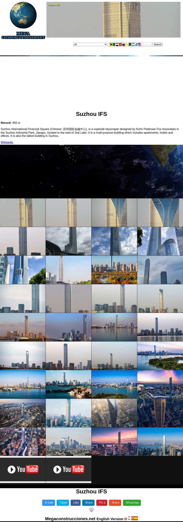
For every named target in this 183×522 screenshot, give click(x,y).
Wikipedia (7, 142)
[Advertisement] (91, 82)
